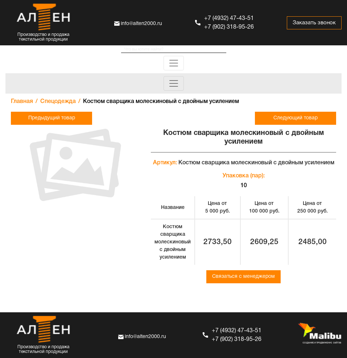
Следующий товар (295, 118)
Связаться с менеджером (243, 276)
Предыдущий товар (51, 118)
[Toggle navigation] (174, 63)
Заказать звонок (314, 22)
